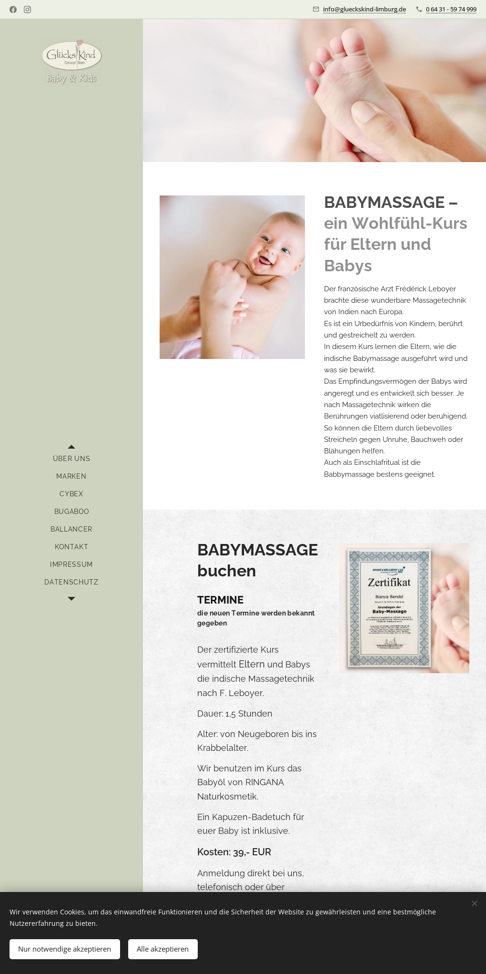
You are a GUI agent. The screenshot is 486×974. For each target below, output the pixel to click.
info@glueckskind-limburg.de (364, 9)
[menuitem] (71, 458)
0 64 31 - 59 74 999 (451, 9)
